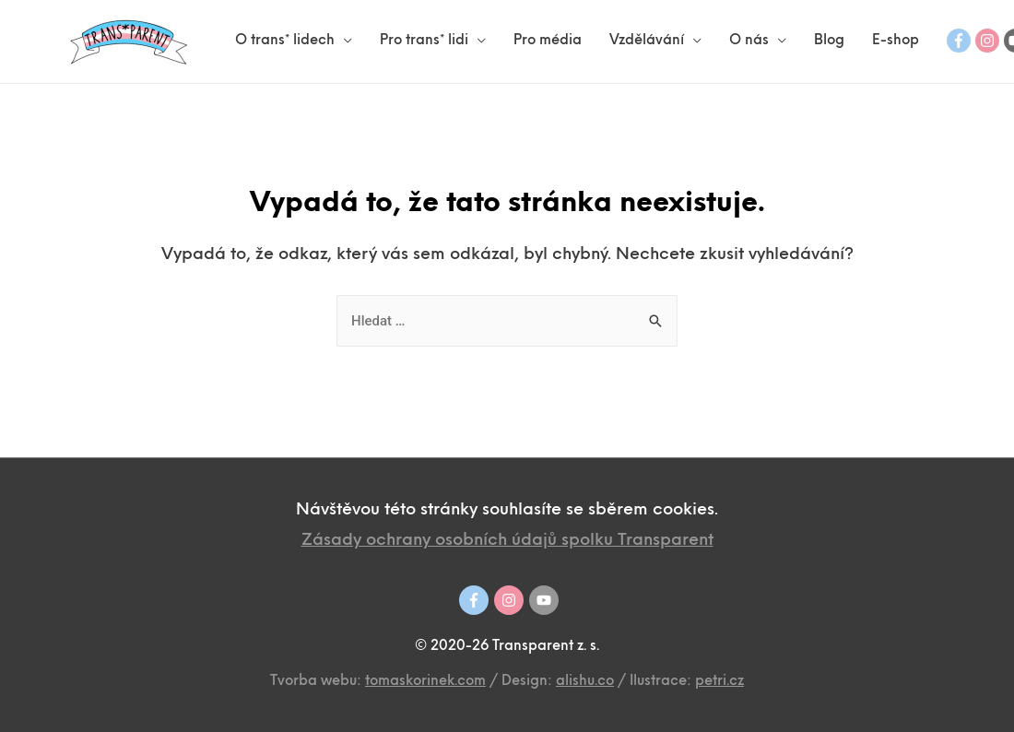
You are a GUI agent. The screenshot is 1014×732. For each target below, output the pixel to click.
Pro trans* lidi (424, 41)
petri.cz (719, 682)
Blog (829, 41)
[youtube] (544, 600)
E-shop (895, 41)
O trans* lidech (285, 41)
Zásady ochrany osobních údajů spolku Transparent (507, 540)
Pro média (547, 41)
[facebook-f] (959, 41)
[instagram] (987, 41)
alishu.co (585, 682)
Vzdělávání (646, 41)
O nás (749, 41)
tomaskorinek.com (425, 682)
